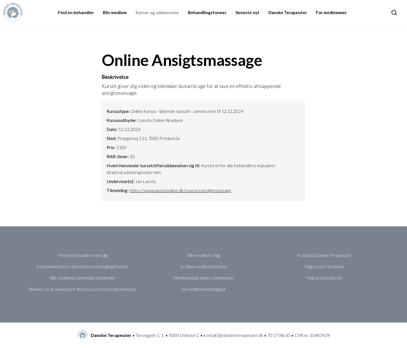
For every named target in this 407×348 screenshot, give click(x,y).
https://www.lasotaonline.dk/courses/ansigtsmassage (180, 190)
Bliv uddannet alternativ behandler (83, 277)
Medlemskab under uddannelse (203, 277)
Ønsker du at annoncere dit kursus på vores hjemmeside (82, 289)
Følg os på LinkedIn (324, 277)
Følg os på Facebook (324, 266)
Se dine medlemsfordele (203, 266)
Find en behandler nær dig (82, 255)
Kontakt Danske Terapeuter (324, 255)
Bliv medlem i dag (203, 255)
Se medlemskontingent (203, 289)
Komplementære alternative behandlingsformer (82, 266)
